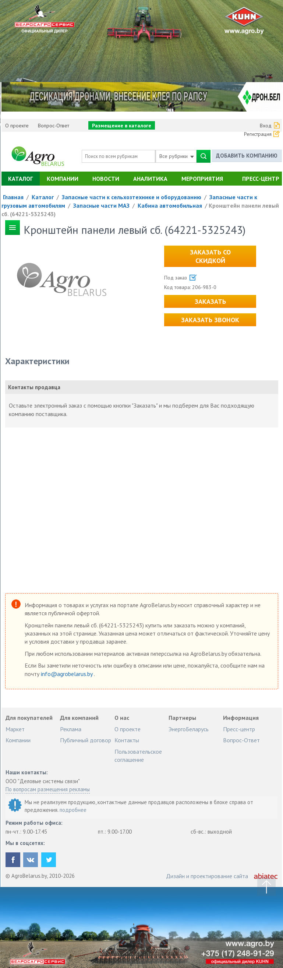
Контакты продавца (34, 387)
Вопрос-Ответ (53, 125)
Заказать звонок (210, 320)
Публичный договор (85, 740)
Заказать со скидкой (210, 256)
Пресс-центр (260, 178)
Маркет (15, 729)
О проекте (17, 125)
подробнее (73, 809)
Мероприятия (202, 178)
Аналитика (150, 178)
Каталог (20, 178)
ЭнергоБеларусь (189, 729)
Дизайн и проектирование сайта (207, 876)
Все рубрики (176, 156)
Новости (105, 178)
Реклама (70, 729)
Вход (266, 125)
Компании (62, 178)
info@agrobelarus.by (67, 673)
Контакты (126, 740)
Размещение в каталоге (121, 125)
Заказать (210, 301)
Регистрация (258, 134)
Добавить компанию (246, 155)
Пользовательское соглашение (138, 755)
